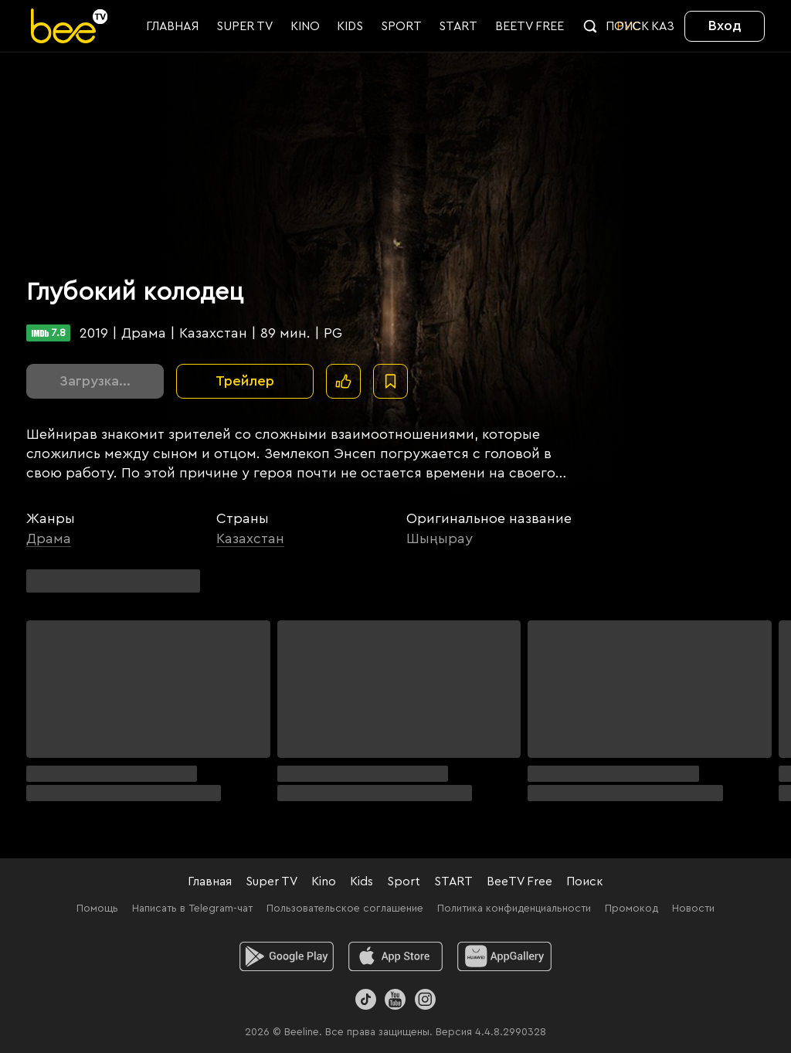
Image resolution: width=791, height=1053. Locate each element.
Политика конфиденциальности (514, 908)
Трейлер (245, 381)
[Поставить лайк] (343, 381)
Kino (323, 881)
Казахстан (250, 538)
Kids (361, 881)
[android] (286, 956)
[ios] (395, 956)
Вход (725, 25)
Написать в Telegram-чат (192, 908)
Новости (693, 908)
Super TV (271, 881)
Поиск (584, 881)
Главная (210, 881)
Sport (403, 881)
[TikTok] (365, 999)
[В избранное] (390, 381)
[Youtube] (395, 999)
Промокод (631, 908)
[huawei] (504, 956)
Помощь (97, 908)
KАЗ (662, 26)
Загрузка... (95, 381)
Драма (48, 538)
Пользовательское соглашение (344, 908)
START (453, 881)
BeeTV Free (519, 881)
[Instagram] (425, 999)
